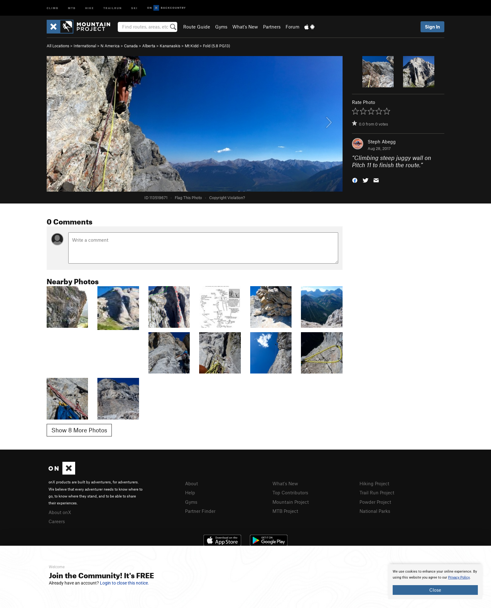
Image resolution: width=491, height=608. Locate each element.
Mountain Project (290, 502)
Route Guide (196, 26)
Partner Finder (200, 511)
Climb (53, 8)
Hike (89, 8)
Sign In (432, 26)
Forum (292, 26)
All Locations (58, 45)
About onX (60, 512)
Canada (131, 45)
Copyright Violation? (227, 197)
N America (110, 45)
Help (190, 492)
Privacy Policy (459, 577)
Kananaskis (170, 45)
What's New (245, 26)
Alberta (148, 45)
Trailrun (112, 8)
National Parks (374, 511)
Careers (57, 521)
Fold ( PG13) (216, 45)
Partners (272, 26)
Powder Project (375, 502)
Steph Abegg (382, 141)
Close (435, 590)
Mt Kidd (192, 45)
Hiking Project (374, 483)
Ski (134, 8)
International (85, 45)
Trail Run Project (376, 492)
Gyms (221, 26)
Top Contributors (290, 492)
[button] (355, 179)
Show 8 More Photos (79, 430)
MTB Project (285, 511)
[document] (435, 582)
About (191, 483)
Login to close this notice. (124, 582)
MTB (72, 8)
